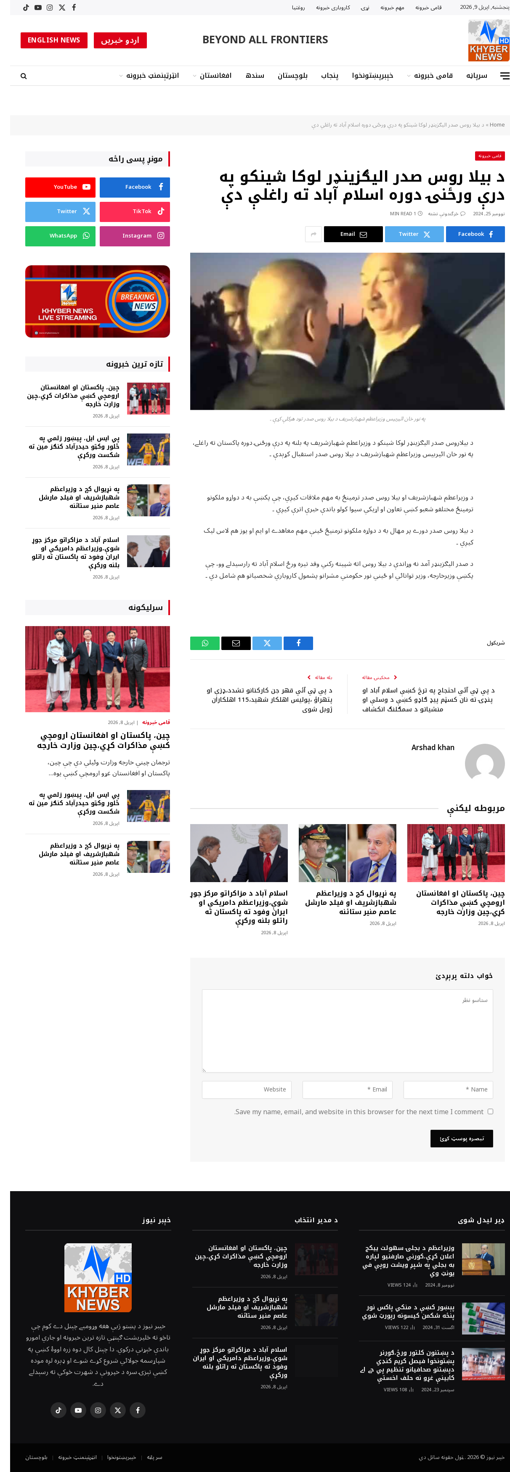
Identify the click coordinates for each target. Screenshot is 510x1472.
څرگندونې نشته (436, 214)
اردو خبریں (110, 40)
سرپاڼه (466, 75)
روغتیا (288, 7)
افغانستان (206, 75)
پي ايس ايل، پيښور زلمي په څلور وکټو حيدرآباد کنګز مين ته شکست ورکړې (64, 447)
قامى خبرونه (418, 7)
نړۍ (355, 7)
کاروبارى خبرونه (323, 7)
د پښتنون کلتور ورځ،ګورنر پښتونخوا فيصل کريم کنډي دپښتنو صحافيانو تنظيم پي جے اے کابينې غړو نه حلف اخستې (397, 1365)
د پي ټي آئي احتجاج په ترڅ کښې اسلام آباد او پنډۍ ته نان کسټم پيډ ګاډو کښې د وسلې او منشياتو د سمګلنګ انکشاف (418, 699)
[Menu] (494, 75)
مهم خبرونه (382, 7)
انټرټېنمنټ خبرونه (142, 75)
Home (487, 125)
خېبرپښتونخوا (362, 75)
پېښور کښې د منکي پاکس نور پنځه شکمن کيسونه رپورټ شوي (398, 1311)
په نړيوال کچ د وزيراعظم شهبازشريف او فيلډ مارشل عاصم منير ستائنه (340, 902)
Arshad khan (422, 748)
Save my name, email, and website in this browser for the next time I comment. (348, 1112)
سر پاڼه (144, 1457)
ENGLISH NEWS (44, 40)
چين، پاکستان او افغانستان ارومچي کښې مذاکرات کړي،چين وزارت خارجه (450, 902)
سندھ (244, 75)
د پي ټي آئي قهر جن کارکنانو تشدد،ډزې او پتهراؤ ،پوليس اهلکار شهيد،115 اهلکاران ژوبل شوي (259, 699)
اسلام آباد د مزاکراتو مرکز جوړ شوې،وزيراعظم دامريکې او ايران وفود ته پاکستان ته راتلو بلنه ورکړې (229, 907)
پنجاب (319, 75)
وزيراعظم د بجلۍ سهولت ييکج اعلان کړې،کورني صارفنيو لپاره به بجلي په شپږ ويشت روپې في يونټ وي (398, 1261)
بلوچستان (283, 75)
